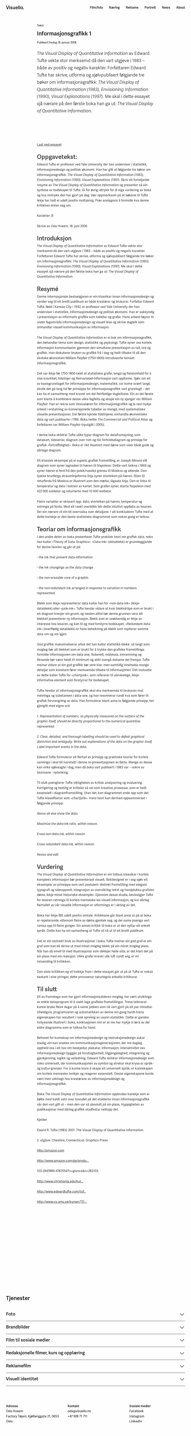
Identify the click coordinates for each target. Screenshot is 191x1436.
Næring (114, 7)
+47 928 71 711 (77, 1416)
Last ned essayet (49, 146)
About (180, 7)
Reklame (132, 7)
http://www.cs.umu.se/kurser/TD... (62, 1203)
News (166, 7)
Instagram (136, 1416)
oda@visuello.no (79, 1411)
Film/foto (96, 7)
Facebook (136, 1411)
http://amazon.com (50, 1152)
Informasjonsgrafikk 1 (64, 34)
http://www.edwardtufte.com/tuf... (61, 1193)
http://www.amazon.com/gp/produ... (63, 1162)
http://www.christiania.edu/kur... (60, 1183)
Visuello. (15, 7)
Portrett (150, 7)
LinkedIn (135, 1421)
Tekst (40, 26)
